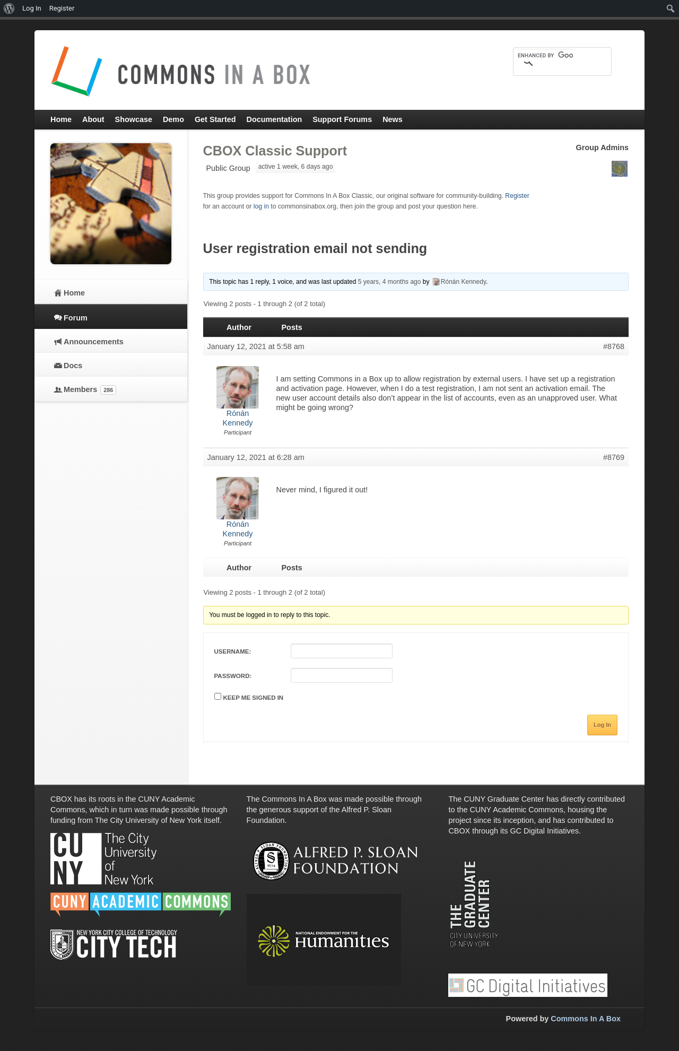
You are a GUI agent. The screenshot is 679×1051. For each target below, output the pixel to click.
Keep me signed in (253, 697)
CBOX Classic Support (275, 150)
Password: (233, 676)
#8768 (613, 346)
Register (517, 195)
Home (74, 293)
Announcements (94, 341)
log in (261, 206)
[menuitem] (9, 8)
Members (90, 390)
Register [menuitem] (62, 8)
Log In (602, 725)
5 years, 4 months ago (389, 281)
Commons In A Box (586, 1018)
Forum (76, 318)
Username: (232, 651)
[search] (545, 55)
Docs (73, 365)
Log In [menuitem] (31, 8)
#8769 (613, 457)
